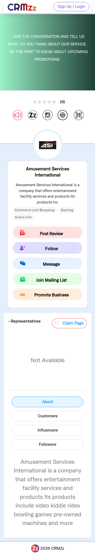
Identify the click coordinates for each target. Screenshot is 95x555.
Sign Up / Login (71, 6)
